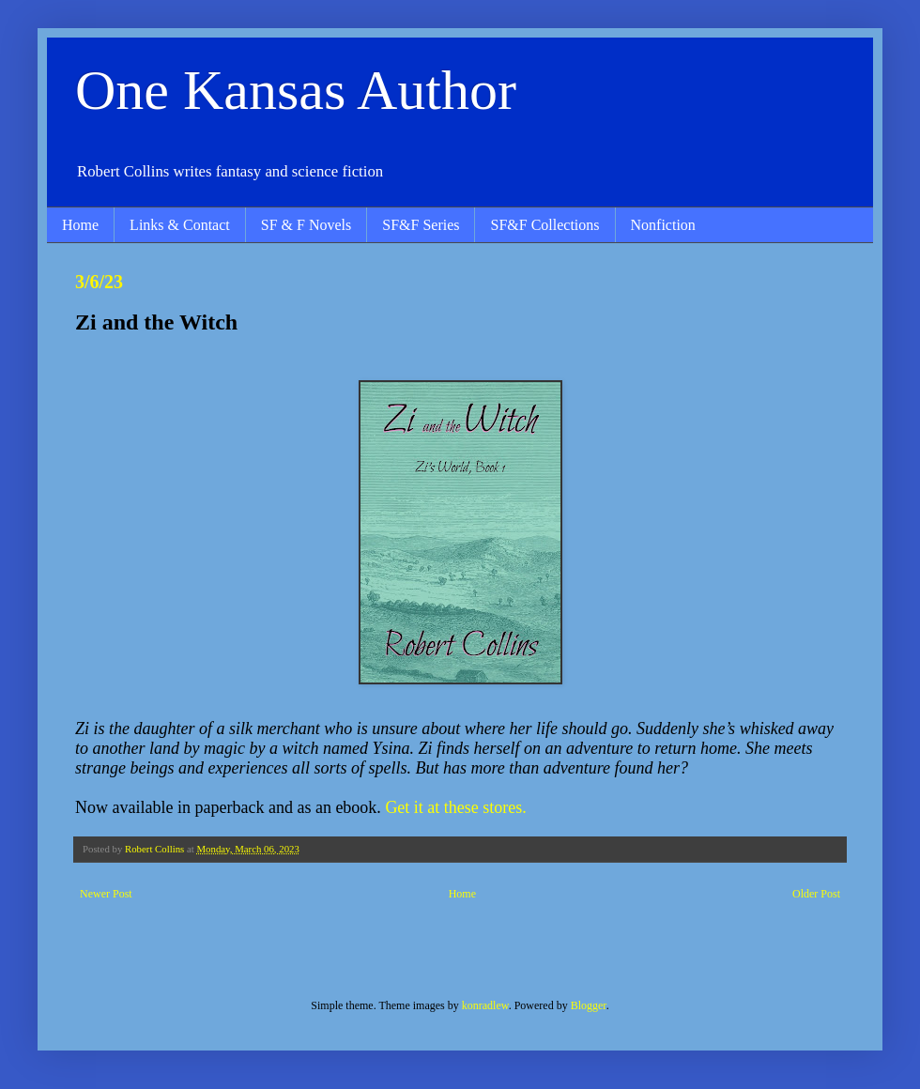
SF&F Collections (544, 225)
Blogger (588, 1005)
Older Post (816, 893)
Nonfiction (663, 225)
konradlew (485, 1005)
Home (80, 225)
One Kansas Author (295, 90)
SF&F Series (420, 225)
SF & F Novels (306, 225)
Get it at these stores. (455, 807)
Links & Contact (180, 225)
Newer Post (106, 893)
